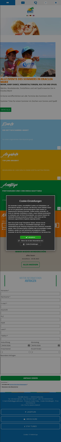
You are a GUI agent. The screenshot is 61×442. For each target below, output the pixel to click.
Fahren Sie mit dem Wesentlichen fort (30, 241)
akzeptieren (30, 237)
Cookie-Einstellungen (30, 244)
